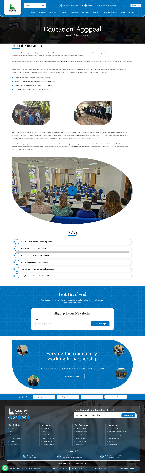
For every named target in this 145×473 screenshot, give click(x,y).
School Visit (80, 445)
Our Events (52, 12)
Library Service (81, 441)
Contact (131, 12)
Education (96, 12)
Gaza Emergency (49, 441)
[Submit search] (43, 5)
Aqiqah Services (81, 432)
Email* (38, 319)
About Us (42, 12)
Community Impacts (110, 12)
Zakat (45, 432)
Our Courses (113, 428)
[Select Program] (44, 397)
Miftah (111, 441)
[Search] (33, 5)
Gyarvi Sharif (80, 438)
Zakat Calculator (48, 438)
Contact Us (14, 445)
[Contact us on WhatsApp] (5, 467)
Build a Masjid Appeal (71, 135)
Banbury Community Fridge (118, 432)
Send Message (100, 324)
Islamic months (114, 438)
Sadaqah (46, 435)
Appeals (63, 12)
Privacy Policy (77, 469)
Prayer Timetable (16, 438)
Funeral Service (81, 435)
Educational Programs (116, 435)
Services (85, 12)
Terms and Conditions (59, 469)
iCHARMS (104, 469)
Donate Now (128, 415)
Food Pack (46, 428)
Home (33, 12)
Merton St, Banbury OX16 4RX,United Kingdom (102, 5)
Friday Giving (136, 5)
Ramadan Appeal (66, 61)
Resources (74, 12)
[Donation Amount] (93, 397)
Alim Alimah (113, 445)
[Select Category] (68, 397)
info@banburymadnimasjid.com (73, 5)
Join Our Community (72, 376)
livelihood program (79, 147)
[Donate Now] (115, 397)
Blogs (123, 12)
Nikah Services (81, 428)
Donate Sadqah (48, 445)
